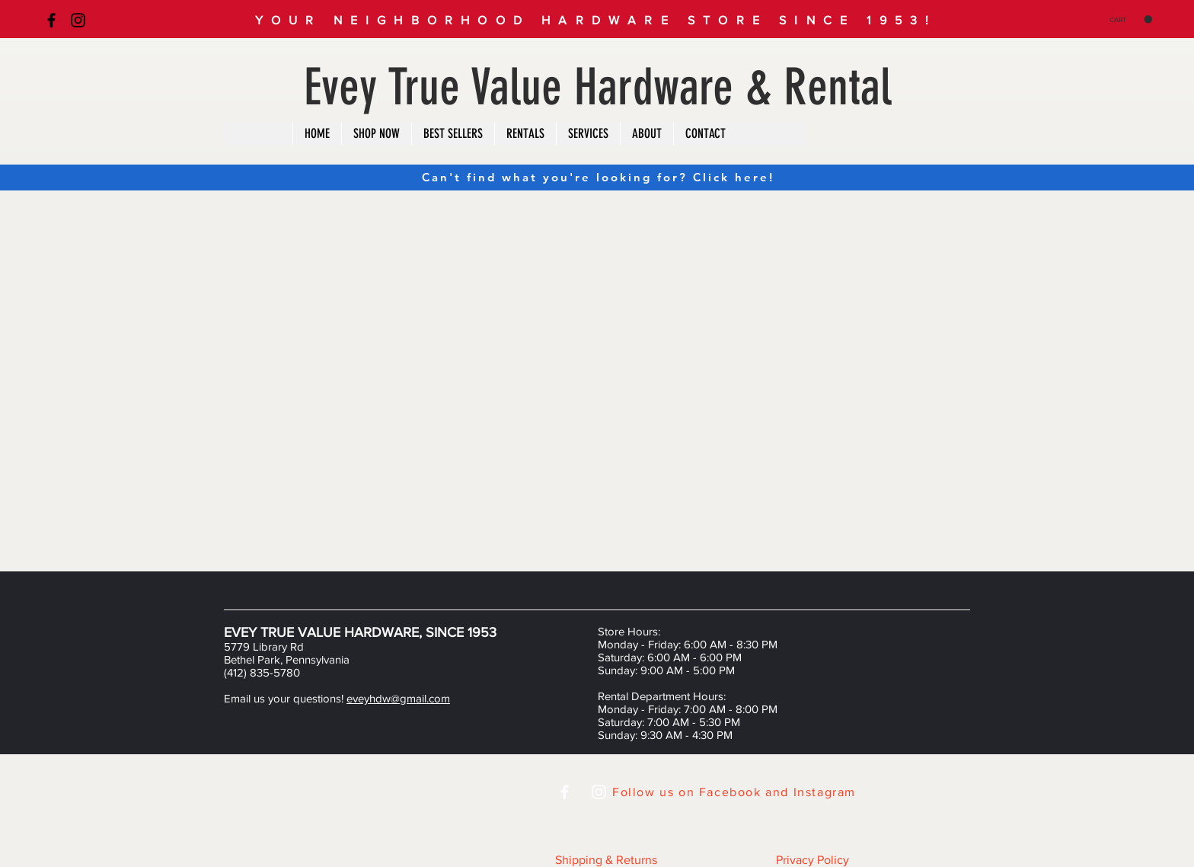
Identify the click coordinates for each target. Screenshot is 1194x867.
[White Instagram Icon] (598, 791)
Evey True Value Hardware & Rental (598, 87)
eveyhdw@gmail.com (398, 698)
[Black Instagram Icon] (78, 20)
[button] (1130, 19)
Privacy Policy (812, 859)
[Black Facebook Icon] (51, 20)
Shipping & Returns (606, 859)
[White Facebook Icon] (564, 791)
